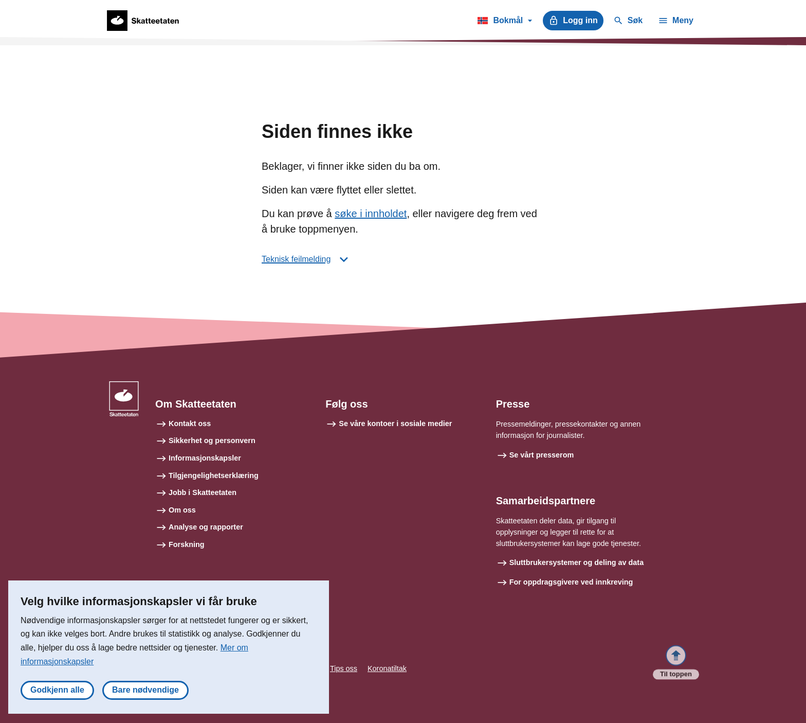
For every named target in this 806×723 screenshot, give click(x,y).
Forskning (187, 544)
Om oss (182, 510)
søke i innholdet (371, 213)
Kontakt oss (190, 423)
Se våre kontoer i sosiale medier (395, 423)
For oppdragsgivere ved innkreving (571, 582)
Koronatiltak (387, 668)
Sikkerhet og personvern (212, 440)
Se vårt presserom (541, 455)
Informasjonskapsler (205, 458)
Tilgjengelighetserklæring (214, 475)
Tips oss (343, 668)
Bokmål (504, 22)
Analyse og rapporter (206, 527)
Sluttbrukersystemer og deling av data (576, 562)
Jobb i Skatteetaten (202, 492)
